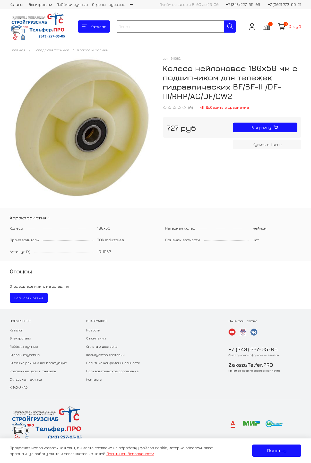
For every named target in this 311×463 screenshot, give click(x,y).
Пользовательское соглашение (112, 371)
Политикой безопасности (130, 453)
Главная (18, 50)
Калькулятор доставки (105, 355)
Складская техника (51, 50)
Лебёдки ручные (72, 4)
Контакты (94, 379)
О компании (96, 338)
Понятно (276, 450)
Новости (93, 330)
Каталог (17, 4)
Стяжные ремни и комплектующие (38, 363)
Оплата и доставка (102, 346)
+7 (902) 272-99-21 (284, 4)
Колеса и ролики (93, 50)
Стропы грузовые (108, 4)
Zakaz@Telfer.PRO (250, 365)
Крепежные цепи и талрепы (33, 371)
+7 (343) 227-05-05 (243, 4)
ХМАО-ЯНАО (18, 387)
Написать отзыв (29, 298)
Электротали (40, 4)
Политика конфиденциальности (113, 363)
